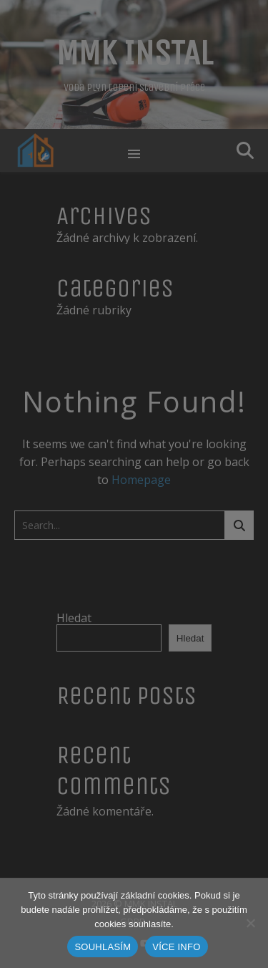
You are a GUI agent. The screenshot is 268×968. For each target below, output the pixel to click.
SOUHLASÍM (102, 947)
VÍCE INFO (176, 947)
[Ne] (250, 923)
